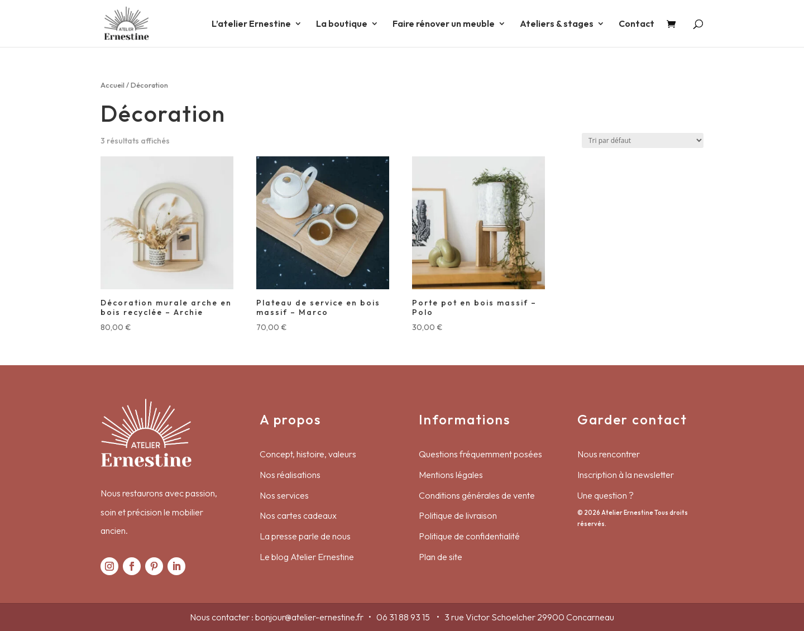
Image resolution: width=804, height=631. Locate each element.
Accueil (112, 84)
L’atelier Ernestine (251, 24)
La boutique (341, 24)
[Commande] (643, 140)
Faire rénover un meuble (444, 24)
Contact (636, 24)
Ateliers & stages (557, 24)
